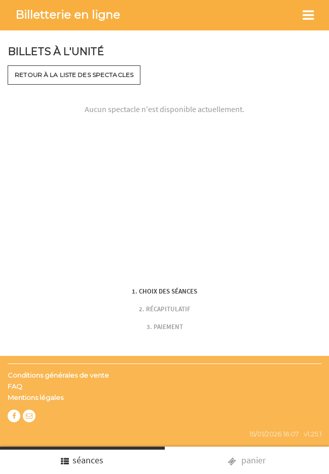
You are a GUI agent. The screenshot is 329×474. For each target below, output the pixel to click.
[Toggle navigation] (308, 15)
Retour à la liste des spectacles (74, 75)
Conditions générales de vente (58, 375)
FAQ (15, 386)
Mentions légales (35, 397)
